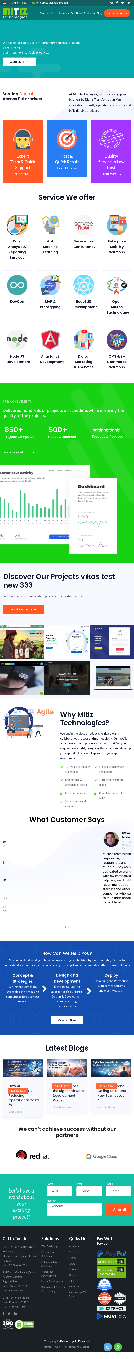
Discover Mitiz (48, 13)
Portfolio (89, 13)
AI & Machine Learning (50, 246)
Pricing (73, 1258)
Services (63, 13)
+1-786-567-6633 (15, 2)
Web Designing (49, 1246)
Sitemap (47, 1347)
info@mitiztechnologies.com (50, 2)
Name (50, 1184)
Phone (109, 1184)
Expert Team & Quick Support (22, 162)
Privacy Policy (60, 1347)
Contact (73, 1269)
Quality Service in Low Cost (111, 162)
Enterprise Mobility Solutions (117, 246)
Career (73, 1275)
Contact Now (67, 1029)
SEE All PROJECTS (23, 610)
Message (52, 1200)
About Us (74, 1246)
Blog (99, 13)
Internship (74, 1286)
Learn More (19, 62)
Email (79, 1184)
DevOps (17, 301)
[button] (65, 927)
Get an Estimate (117, 13)
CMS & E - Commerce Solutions (117, 362)
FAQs (72, 1263)
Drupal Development (52, 1281)
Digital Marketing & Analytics (83, 362)
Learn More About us (18, 452)
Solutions (76, 13)
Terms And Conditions (80, 1347)
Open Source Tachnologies (118, 307)
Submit (119, 1209)
